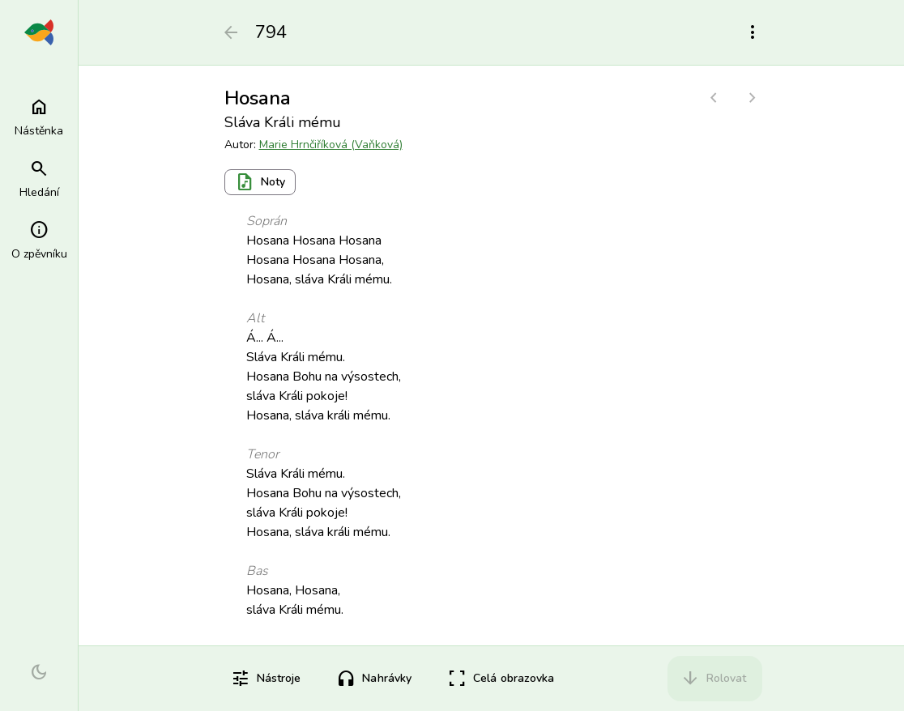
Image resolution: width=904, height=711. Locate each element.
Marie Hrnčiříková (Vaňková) (331, 144)
